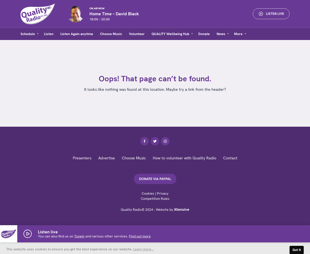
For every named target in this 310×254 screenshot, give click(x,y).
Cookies (148, 193)
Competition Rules (155, 198)
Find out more (140, 236)
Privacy (162, 193)
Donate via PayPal (155, 179)
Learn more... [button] (143, 249)
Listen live (271, 13)
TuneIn (79, 236)
